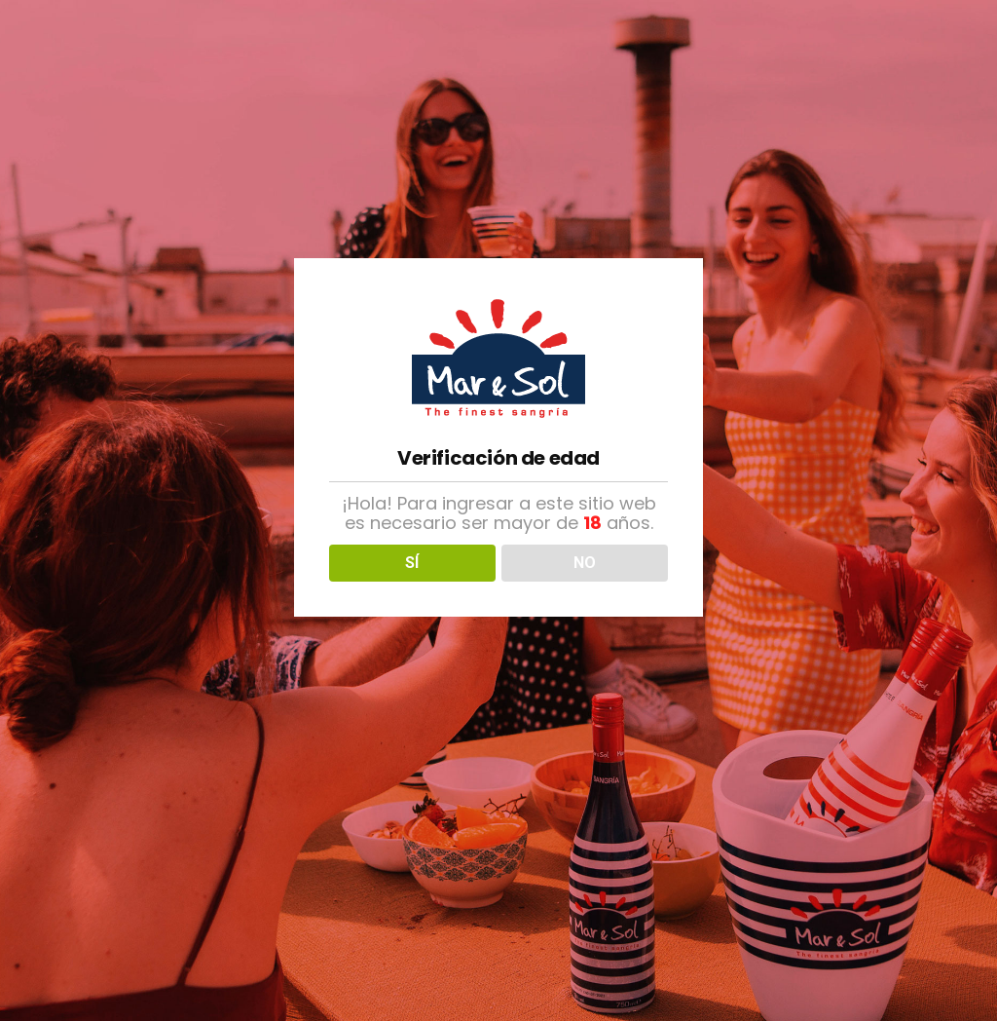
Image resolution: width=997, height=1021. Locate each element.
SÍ (412, 562)
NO (584, 562)
